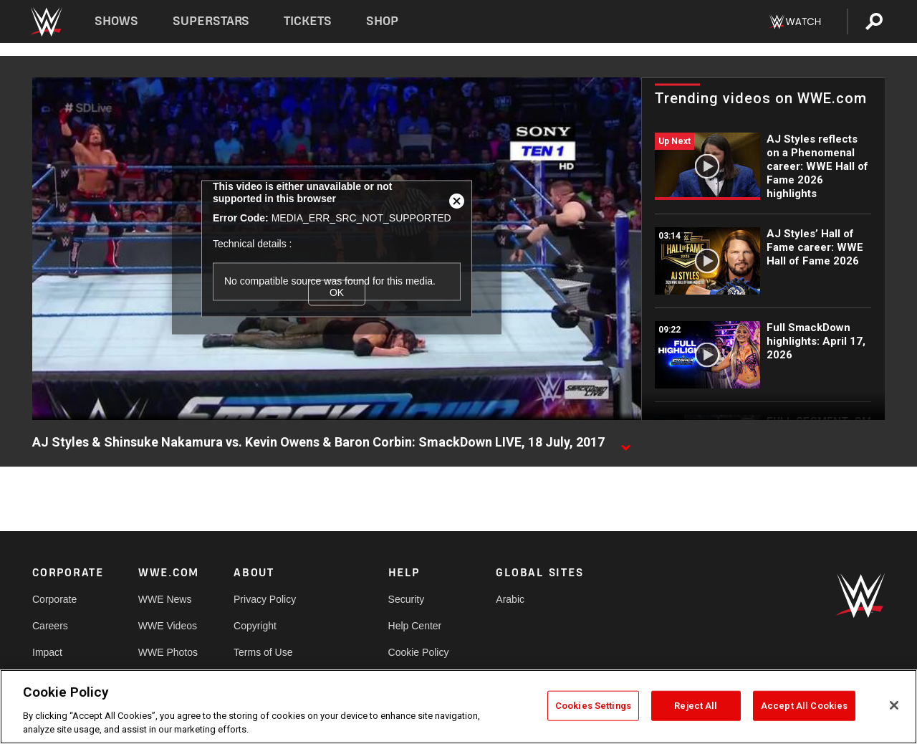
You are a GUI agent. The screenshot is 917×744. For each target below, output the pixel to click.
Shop (382, 21)
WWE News (165, 599)
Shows (116, 21)
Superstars (211, 21)
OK (337, 292)
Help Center (415, 625)
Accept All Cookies (804, 705)
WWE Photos (168, 652)
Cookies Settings (593, 705)
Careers (50, 625)
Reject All (695, 705)
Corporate (54, 599)
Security (406, 599)
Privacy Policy (265, 599)
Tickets (308, 21)
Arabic (510, 599)
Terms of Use (263, 652)
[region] (458, 706)
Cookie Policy (418, 652)
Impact (47, 652)
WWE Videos (167, 625)
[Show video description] (625, 443)
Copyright (255, 625)
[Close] (894, 705)
